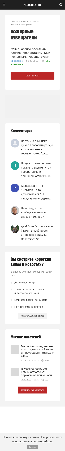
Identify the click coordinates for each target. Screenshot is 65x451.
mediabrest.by (32, 5)
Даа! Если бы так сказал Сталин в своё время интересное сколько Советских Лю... (37, 233)
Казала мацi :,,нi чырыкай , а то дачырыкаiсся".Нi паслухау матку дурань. (36, 192)
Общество (17, 61)
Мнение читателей (26, 337)
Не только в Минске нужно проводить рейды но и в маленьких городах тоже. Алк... (37, 147)
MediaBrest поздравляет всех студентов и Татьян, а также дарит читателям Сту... (37, 351)
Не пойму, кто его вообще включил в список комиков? (33, 212)
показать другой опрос (32, 315)
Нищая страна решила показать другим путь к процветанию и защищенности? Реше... (37, 170)
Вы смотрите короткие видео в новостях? (31, 262)
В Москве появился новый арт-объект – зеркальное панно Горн (36, 372)
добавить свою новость (32, 390)
